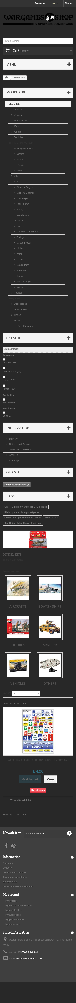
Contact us (40, 3)
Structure (21, 270)
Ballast (20, 226)
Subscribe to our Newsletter (18, 886)
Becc (7, 415)
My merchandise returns (18, 905)
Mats (19, 253)
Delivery (13, 438)
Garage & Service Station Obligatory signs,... (38, 760)
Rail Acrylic (22, 198)
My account (11, 895)
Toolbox (18, 292)
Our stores (16, 472)
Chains (20, 154)
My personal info (14, 919)
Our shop (14, 460)
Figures (18, 126)
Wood (19, 170)
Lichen (20, 248)
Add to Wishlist (22, 800)
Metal (19, 159)
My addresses (13, 914)
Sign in (68, 3)
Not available (11, 402)
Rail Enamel (23, 204)
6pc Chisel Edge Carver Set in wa (22, 523)
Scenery (18, 220)
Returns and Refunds (20, 444)
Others (17, 131)
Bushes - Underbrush (27, 231)
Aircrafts (18, 109)
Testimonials (10, 881)
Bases (17, 315)
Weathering (22, 215)
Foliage (20, 237)
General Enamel (25, 192)
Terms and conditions (20, 449)
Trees (19, 276)
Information (18, 428)
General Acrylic (24, 187)
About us (13, 455)
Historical (19, 320)
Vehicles (18, 137)
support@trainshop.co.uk (29, 958)
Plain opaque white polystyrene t (22, 512)
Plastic (20, 165)
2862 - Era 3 (51, 517)
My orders (10, 900)
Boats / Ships (21, 120)
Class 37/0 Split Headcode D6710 (22, 517)
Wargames (14, 298)
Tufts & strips (23, 281)
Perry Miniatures (25, 326)
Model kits (14, 104)
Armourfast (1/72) (23, 309)
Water (19, 287)
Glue (16, 176)
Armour (18, 115)
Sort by (7, 693)
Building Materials (23, 148)
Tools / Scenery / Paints (22, 142)
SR (6, 507)
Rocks (20, 259)
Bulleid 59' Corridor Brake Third (29, 507)
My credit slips (13, 910)
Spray (19, 209)
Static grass (22, 265)
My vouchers (12, 924)
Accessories (20, 303)
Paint (17, 181)
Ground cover (23, 242)
